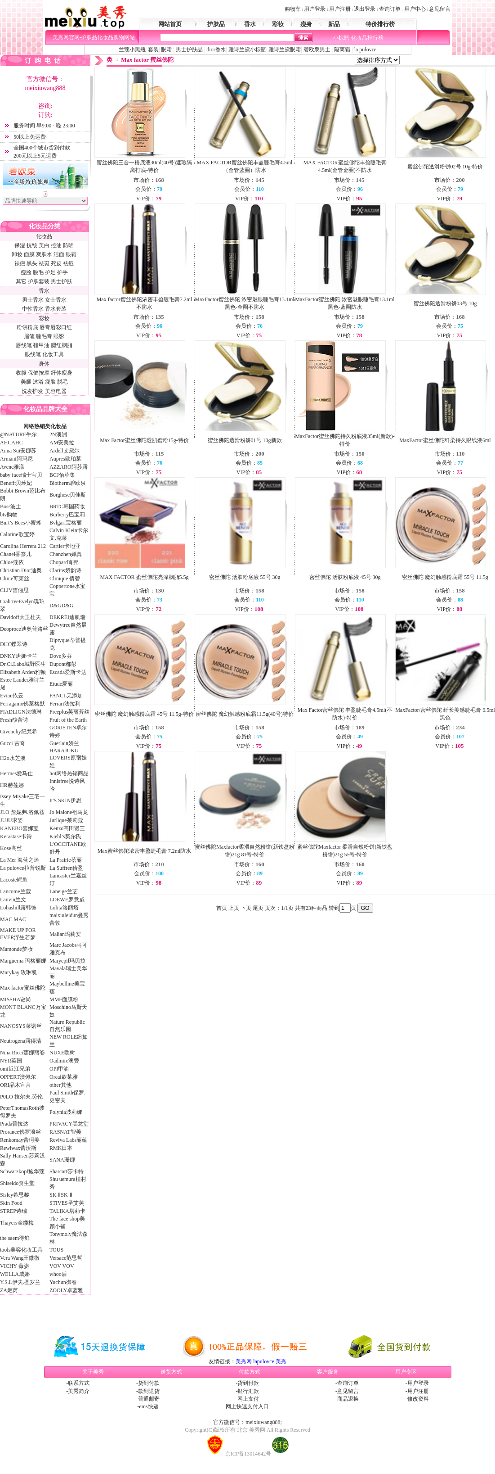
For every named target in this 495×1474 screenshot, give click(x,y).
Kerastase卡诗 (16, 836)
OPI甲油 (59, 1069)
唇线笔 (24, 345)
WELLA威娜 (15, 1274)
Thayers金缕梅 (17, 1223)
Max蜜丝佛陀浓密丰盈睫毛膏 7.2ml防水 (145, 851)
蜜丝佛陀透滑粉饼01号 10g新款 (245, 440)
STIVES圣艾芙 (66, 1203)
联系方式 (78, 1383)
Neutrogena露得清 (20, 1041)
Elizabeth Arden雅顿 (23, 672)
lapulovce (263, 1361)
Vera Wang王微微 (20, 1258)
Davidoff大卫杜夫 (20, 617)
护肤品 (216, 24)
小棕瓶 (341, 38)
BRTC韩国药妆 (67, 506)
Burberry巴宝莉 (67, 514)
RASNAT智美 (65, 1132)
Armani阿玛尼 (16, 459)
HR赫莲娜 (12, 785)
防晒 (68, 245)
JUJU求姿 (11, 820)
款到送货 (149, 1391)
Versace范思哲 (65, 1258)
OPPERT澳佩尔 (18, 1077)
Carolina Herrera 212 (23, 546)
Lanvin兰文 (13, 899)
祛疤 (19, 263)
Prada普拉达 (14, 1124)
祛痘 (68, 263)
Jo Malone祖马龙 (68, 812)
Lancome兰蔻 (15, 891)
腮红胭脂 (61, 345)
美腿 (26, 382)
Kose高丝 (11, 848)
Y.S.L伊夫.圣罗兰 (20, 1282)
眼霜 (166, 49)
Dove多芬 (60, 656)
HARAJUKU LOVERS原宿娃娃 (68, 758)
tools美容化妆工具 (21, 1250)
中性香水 (33, 309)
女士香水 (56, 300)
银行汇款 (248, 1391)
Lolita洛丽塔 (64, 907)
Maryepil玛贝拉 (67, 961)
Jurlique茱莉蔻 (66, 820)
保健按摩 (38, 373)
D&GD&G (61, 605)
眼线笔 (33, 354)
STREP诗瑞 (13, 1211)
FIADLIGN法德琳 (21, 712)
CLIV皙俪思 (14, 590)
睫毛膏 (44, 336)
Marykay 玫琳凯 (18, 972)
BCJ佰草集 (62, 475)
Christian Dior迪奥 (21, 570)
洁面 (59, 254)
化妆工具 (53, 354)
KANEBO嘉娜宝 (19, 828)
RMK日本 (60, 1148)
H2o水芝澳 (13, 758)
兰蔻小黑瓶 (132, 49)
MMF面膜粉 (63, 999)
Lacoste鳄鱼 (13, 880)
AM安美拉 (61, 442)
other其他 (60, 1085)
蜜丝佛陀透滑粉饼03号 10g (445, 303)
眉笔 (29, 336)
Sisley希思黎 (14, 1195)
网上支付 (248, 1399)
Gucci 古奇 (12, 743)
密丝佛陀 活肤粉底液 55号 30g (245, 577)
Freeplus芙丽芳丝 (69, 712)
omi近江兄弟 (15, 1069)
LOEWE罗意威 (67, 899)
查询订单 (390, 9)
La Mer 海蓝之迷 (19, 860)
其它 (21, 281)
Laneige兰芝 (63, 891)
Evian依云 (11, 695)
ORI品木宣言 (15, 1085)
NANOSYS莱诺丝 (21, 1026)
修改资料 (418, 1399)
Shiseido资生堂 (17, 1183)
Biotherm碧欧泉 (67, 483)
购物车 (293, 9)
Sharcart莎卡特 (66, 1171)
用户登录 (315, 9)
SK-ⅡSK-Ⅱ (60, 1195)
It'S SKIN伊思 (65, 800)
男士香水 (33, 300)
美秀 (281, 1361)
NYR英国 (11, 1061)
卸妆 (17, 254)
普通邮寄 (149, 1399)
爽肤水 (44, 254)
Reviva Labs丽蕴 (68, 1140)
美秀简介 (78, 1391)
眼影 (59, 336)
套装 (153, 49)
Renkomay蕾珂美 (20, 1140)
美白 (44, 245)
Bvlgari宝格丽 (65, 523)
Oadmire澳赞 (64, 1061)
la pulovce (365, 49)
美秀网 (244, 1361)
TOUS (56, 1250)
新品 (334, 24)
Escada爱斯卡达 (67, 672)
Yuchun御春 (63, 1282)
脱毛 (38, 272)
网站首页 (170, 24)
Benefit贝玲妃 (16, 483)
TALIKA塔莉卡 (67, 1211)
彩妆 (278, 24)
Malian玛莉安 (65, 934)
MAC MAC (13, 919)
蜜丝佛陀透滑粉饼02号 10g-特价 (445, 166)
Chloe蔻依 (12, 562)
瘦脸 (26, 272)
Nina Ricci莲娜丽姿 (22, 1052)
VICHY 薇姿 (14, 1266)
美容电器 (56, 391)
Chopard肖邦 (64, 562)
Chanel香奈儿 (15, 554)
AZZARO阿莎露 (68, 467)
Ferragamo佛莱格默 (22, 704)
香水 (250, 24)
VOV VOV (61, 1266)
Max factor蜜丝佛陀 (22, 988)
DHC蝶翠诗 (13, 644)
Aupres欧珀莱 (65, 459)
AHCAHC (11, 442)
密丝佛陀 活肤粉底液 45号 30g (345, 577)
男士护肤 (61, 281)
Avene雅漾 (12, 467)
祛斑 (44, 263)
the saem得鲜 (15, 1238)
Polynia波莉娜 (65, 1112)
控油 (56, 245)
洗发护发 (32, 391)
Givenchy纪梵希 (18, 731)
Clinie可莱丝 (14, 578)
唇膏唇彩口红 (56, 327)
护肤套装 (38, 281)
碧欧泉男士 (316, 49)
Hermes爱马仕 (16, 773)
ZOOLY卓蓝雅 (66, 1290)
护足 (50, 272)
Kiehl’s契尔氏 (65, 836)
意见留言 (439, 9)
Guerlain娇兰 (64, 743)
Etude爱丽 (61, 684)
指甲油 (41, 345)
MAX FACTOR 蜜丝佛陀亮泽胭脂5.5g (144, 577)
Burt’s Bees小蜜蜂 (20, 523)
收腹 (21, 373)
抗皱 (32, 245)
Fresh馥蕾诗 (14, 720)
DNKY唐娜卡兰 (18, 656)
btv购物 (9, 514)
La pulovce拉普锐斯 (23, 868)
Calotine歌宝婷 (17, 534)
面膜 (29, 254)
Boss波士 (10, 506)
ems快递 (148, 1406)
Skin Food (11, 1203)
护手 (62, 272)
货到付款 (149, 1383)
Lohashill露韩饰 (18, 907)
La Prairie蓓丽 (65, 860)
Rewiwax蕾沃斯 (18, 1148)
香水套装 (56, 309)
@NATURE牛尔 (18, 434)
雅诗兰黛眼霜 (284, 49)
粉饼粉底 (27, 327)
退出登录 (364, 9)
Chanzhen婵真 (65, 554)
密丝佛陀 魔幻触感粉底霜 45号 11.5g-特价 (144, 714)
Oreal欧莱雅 (63, 1077)
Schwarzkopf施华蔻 (22, 1171)
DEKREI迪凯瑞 (67, 617)
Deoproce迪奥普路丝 (24, 629)
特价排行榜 (380, 24)
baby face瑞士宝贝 (21, 475)
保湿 (19, 245)
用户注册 (340, 9)
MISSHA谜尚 (15, 999)
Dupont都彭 (62, 664)
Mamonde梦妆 (16, 949)
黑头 (32, 263)
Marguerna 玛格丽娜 (23, 961)
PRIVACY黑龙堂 (69, 1124)
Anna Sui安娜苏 (18, 451)
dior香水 (216, 49)
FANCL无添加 (66, 695)
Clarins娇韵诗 (65, 570)
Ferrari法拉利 (64, 704)
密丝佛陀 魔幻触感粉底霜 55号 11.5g (445, 577)
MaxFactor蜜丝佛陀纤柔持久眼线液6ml (445, 440)
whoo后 (58, 1274)
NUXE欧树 (62, 1052)
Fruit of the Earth (68, 720)
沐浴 (38, 382)
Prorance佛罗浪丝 (20, 1132)
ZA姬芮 (9, 1290)
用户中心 (415, 9)
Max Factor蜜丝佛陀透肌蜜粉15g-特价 (144, 440)
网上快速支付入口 (247, 1406)
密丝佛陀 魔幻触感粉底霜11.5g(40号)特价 (245, 714)
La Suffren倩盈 (66, 868)
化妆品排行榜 (367, 38)
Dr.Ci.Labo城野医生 (23, 664)
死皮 (56, 263)
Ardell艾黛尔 (64, 451)
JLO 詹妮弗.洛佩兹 (22, 812)
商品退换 (348, 1399)
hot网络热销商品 (69, 773)
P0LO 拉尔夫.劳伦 (21, 1097)
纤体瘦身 (61, 373)
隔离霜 (341, 49)
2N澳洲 (58, 434)
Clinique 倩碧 (64, 578)
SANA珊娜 (62, 1160)
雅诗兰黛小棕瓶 (247, 49)
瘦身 (306, 24)
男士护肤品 (189, 49)
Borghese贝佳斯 (67, 495)
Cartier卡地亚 (64, 546)
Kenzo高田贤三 (67, 828)
